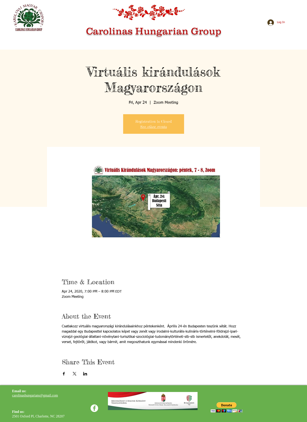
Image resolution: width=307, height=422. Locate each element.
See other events (153, 126)
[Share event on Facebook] (64, 373)
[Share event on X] (74, 373)
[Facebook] (94, 408)
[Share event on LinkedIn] (85, 373)
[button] (227, 407)
